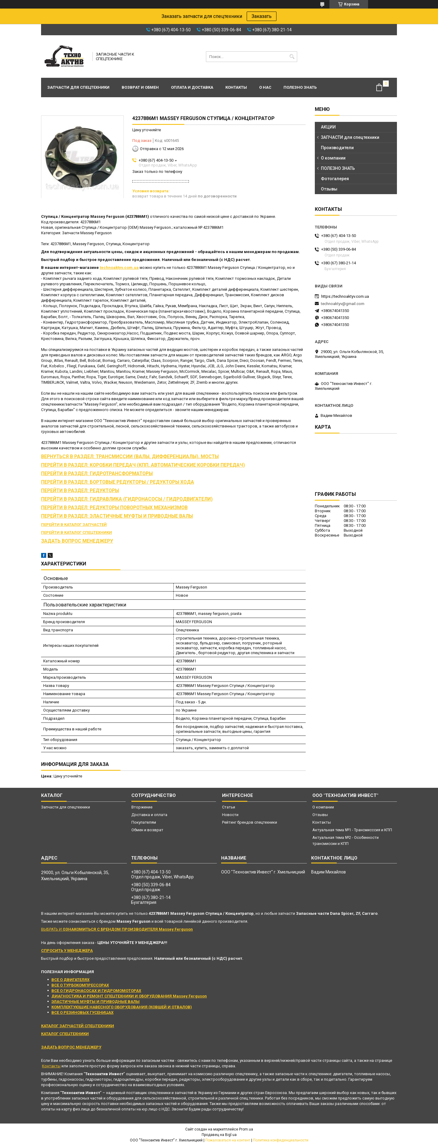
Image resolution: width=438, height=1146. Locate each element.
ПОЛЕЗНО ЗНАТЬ (338, 168)
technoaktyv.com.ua (119, 267)
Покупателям (143, 822)
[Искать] (292, 56)
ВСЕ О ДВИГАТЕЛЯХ (70, 979)
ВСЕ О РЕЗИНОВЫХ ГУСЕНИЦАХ (82, 1012)
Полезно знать (300, 87)
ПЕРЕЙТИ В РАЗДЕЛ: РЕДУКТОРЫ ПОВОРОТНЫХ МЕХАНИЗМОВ (114, 507)
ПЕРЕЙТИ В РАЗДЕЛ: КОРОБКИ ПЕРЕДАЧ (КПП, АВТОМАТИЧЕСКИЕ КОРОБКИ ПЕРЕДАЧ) (143, 465)
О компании (333, 158)
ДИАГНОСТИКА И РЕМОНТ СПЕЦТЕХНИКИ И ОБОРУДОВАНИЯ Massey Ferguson (129, 996)
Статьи (228, 807)
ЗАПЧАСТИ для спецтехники (350, 137)
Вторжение (141, 807)
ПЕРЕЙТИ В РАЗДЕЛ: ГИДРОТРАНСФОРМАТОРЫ (97, 473)
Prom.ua (246, 1129)
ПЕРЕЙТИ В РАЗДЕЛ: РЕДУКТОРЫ (80, 490)
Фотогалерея (335, 178)
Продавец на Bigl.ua (219, 1135)
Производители (337, 147)
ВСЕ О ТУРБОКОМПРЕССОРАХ (80, 985)
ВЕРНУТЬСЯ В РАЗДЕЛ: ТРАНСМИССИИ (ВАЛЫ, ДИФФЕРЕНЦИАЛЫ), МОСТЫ (130, 456)
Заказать (262, 16)
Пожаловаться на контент (227, 1140)
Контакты (236, 87)
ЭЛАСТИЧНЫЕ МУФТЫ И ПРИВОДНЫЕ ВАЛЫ (95, 1001)
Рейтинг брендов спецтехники (249, 822)
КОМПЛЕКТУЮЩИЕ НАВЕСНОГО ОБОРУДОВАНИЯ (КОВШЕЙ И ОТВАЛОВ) (121, 1007)
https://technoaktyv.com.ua (345, 296)
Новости (230, 814)
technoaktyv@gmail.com (342, 303)
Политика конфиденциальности (280, 1140)
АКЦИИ (328, 127)
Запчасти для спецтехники (78, 87)
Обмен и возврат (147, 830)
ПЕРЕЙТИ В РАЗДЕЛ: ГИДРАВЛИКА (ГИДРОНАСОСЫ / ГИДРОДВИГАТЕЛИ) (127, 499)
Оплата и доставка (192, 87)
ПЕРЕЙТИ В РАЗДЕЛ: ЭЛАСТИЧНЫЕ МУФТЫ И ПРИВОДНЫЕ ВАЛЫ (117, 516)
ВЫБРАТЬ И (117, 929)
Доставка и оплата (149, 814)
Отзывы (329, 189)
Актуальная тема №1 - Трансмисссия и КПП (352, 830)
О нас (265, 87)
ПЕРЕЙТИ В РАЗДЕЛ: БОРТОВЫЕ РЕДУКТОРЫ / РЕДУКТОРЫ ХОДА (117, 482)
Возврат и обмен (140, 87)
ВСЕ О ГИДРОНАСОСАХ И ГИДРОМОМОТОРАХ (96, 990)
